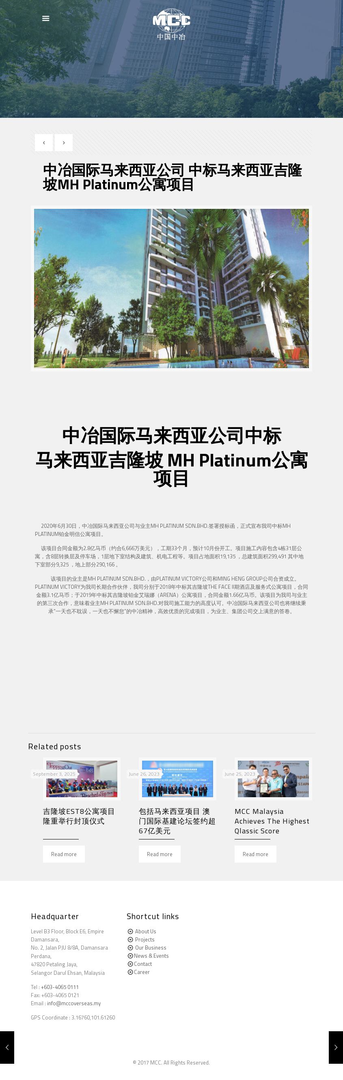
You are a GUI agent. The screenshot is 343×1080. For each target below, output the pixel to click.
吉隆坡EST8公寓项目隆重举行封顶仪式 (79, 816)
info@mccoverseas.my (74, 1003)
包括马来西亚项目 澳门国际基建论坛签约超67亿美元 (177, 821)
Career (142, 972)
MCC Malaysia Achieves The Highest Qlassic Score (272, 821)
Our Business (150, 947)
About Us (145, 931)
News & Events (151, 956)
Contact (143, 964)
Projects (145, 939)
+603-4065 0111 (60, 987)
